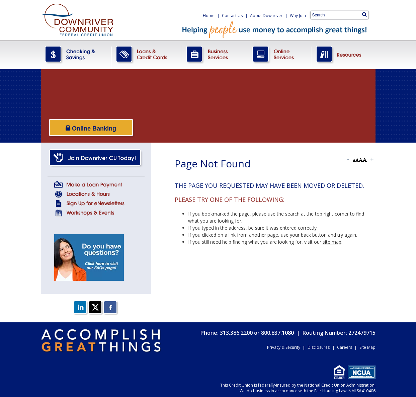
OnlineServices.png (280, 54)
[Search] (364, 14)
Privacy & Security (283, 347)
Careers (344, 347)
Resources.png (344, 54)
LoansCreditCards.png (147, 54)
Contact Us (232, 15)
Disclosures (319, 347)
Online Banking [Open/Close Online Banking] (91, 128)
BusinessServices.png (215, 54)
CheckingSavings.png (76, 54)
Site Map (367, 347)
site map (332, 242)
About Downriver (266, 15)
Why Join (298, 15)
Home (209, 15)
